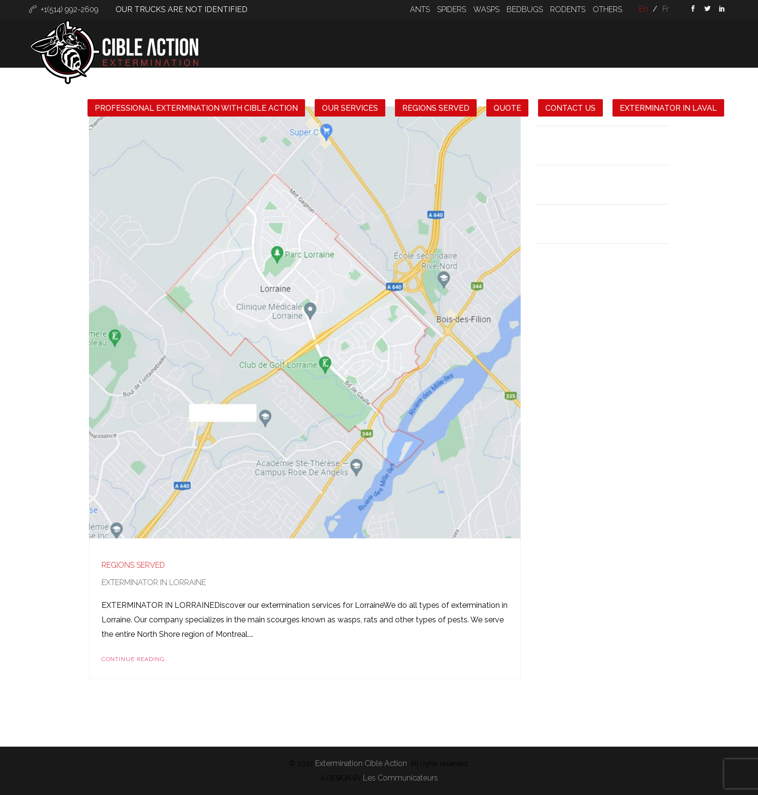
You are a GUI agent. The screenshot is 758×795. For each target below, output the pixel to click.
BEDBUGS (525, 9)
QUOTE (507, 108)
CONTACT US (570, 108)
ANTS (420, 9)
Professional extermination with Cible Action (196, 108)
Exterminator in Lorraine (154, 582)
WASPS (486, 9)
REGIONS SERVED (435, 108)
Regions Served (133, 565)
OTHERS (607, 9)
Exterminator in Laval (668, 108)
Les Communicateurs (400, 777)
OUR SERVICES (350, 108)
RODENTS (567, 9)
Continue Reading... (135, 659)
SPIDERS (451, 9)
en (643, 9)
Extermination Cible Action (361, 763)
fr (665, 9)
